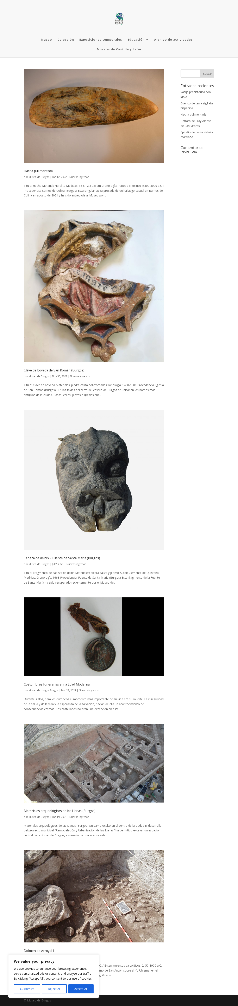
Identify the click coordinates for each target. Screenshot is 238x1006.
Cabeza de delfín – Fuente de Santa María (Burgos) (62, 558)
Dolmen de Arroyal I (39, 950)
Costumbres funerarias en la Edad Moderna (57, 684)
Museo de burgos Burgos (43, 690)
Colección (65, 39)
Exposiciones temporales (100, 39)
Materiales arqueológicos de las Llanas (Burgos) (59, 811)
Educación (136, 39)
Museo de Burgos (39, 177)
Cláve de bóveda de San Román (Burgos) (54, 370)
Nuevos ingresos (79, 177)
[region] (53, 976)
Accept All (80, 989)
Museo (46, 39)
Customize (27, 989)
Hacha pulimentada (38, 171)
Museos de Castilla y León (119, 49)
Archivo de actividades (173, 39)
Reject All (54, 989)
